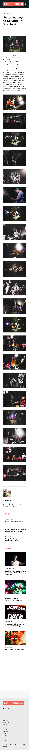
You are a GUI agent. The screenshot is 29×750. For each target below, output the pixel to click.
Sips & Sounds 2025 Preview (14, 522)
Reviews (12, 13)
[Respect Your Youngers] (13, 4)
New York (5, 731)
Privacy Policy (6, 722)
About (4, 716)
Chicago (5, 733)
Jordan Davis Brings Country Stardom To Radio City (14, 625)
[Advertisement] (14, 670)
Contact (5, 724)
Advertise (5, 720)
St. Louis (5, 735)
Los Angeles (6, 729)
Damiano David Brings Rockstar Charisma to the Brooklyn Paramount (15, 572)
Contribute (6, 718)
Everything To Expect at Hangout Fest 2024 (13, 540)
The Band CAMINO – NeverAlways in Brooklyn (13, 599)
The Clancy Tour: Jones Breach (15, 650)
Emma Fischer (9, 29)
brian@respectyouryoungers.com (12, 740)
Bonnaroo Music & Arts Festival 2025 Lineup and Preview (15, 530)
